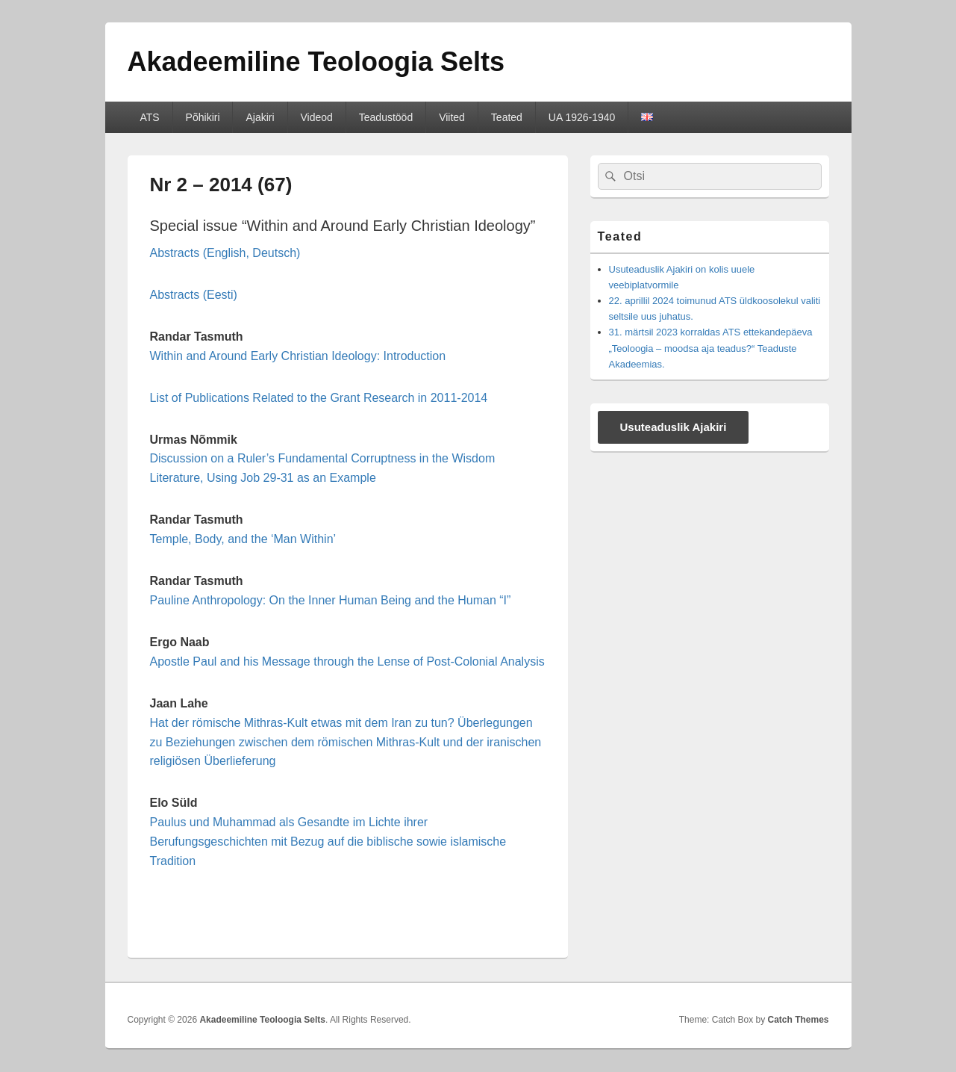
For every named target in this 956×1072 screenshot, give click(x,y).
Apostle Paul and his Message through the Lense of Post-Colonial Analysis (347, 661)
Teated (506, 117)
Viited (452, 117)
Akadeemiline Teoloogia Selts (316, 61)
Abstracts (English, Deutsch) (225, 253)
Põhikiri (203, 117)
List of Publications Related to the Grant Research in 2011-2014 (319, 397)
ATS (149, 117)
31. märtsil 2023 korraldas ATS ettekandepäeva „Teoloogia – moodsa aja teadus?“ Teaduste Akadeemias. (711, 347)
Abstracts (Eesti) (193, 294)
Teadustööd (386, 117)
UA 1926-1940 (582, 117)
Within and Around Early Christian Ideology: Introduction (298, 356)
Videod (317, 117)
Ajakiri (260, 117)
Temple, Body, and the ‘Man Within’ (243, 539)
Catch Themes (797, 1019)
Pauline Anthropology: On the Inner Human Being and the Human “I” (330, 600)
